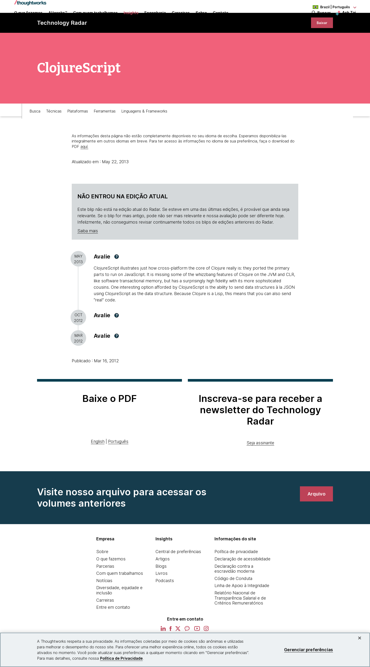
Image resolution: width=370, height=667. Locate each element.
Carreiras (105, 620)
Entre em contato (113, 627)
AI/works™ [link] (57, 19)
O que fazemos (111, 579)
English (98, 461)
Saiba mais (87, 251)
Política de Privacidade (121, 658)
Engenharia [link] (155, 19)
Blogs (161, 586)
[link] (319, 39)
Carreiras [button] (181, 19)
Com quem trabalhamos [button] (95, 19)
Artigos (163, 579)
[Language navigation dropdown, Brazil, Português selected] (330, 7)
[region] (185, 650)
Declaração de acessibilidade (242, 579)
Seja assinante (260, 463)
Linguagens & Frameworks (144, 129)
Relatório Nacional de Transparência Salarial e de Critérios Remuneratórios (240, 618)
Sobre (102, 571)
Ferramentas (105, 129)
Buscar (324, 19)
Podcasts (165, 600)
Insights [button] (131, 19)
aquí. (84, 166)
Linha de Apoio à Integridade (241, 605)
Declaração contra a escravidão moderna (234, 589)
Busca (34, 129)
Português (118, 461)
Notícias (104, 600)
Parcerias (105, 586)
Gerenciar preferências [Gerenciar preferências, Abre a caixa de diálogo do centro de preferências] (308, 649)
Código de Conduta (233, 598)
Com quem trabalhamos (119, 593)
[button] (116, 277)
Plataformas (77, 129)
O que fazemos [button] (28, 19)
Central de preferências (178, 571)
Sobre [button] (201, 19)
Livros (162, 593)
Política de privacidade (236, 571)
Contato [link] (220, 19)
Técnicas (54, 129)
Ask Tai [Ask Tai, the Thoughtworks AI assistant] (349, 19)
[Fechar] (359, 638)
